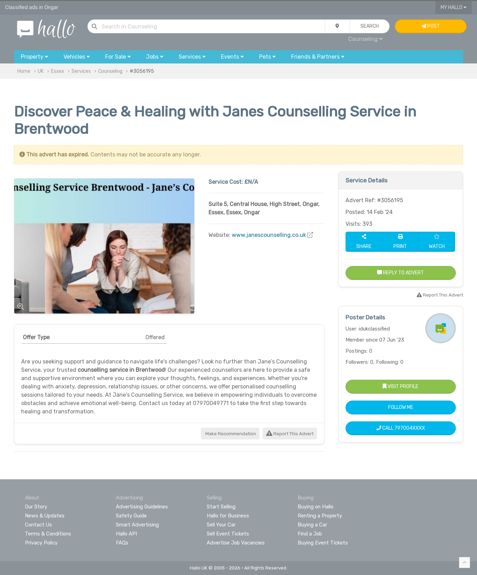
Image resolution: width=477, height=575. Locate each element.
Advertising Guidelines (142, 507)
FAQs (122, 543)
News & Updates (45, 516)
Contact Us (38, 525)
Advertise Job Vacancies (236, 543)
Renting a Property (320, 516)
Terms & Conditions (48, 534)
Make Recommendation (230, 433)
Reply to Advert (400, 273)
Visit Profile (400, 386)
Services (81, 71)
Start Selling (221, 507)
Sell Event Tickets (228, 534)
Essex (57, 71)
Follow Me (400, 407)
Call (400, 428)
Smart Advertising (137, 525)
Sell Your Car (221, 525)
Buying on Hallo (315, 507)
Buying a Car (312, 525)
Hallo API (126, 534)
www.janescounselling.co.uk (269, 235)
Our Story (36, 507)
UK (41, 71)
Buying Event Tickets (323, 543)
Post (430, 26)
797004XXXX (409, 428)
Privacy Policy (41, 543)
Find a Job (310, 534)
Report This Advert (290, 433)
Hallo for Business (228, 516)
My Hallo (454, 7)
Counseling (365, 39)
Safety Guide (131, 516)
